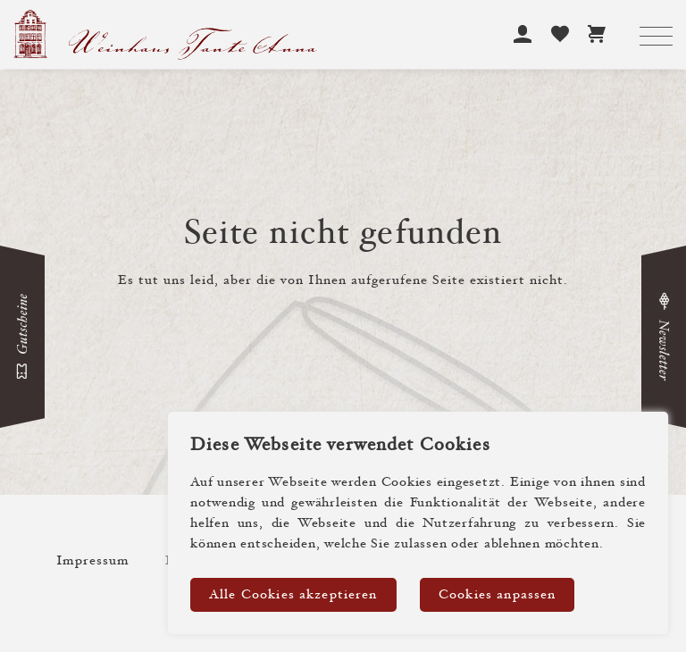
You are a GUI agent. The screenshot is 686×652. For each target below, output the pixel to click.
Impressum (92, 561)
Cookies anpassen (497, 595)
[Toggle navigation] (656, 38)
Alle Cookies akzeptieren (293, 595)
